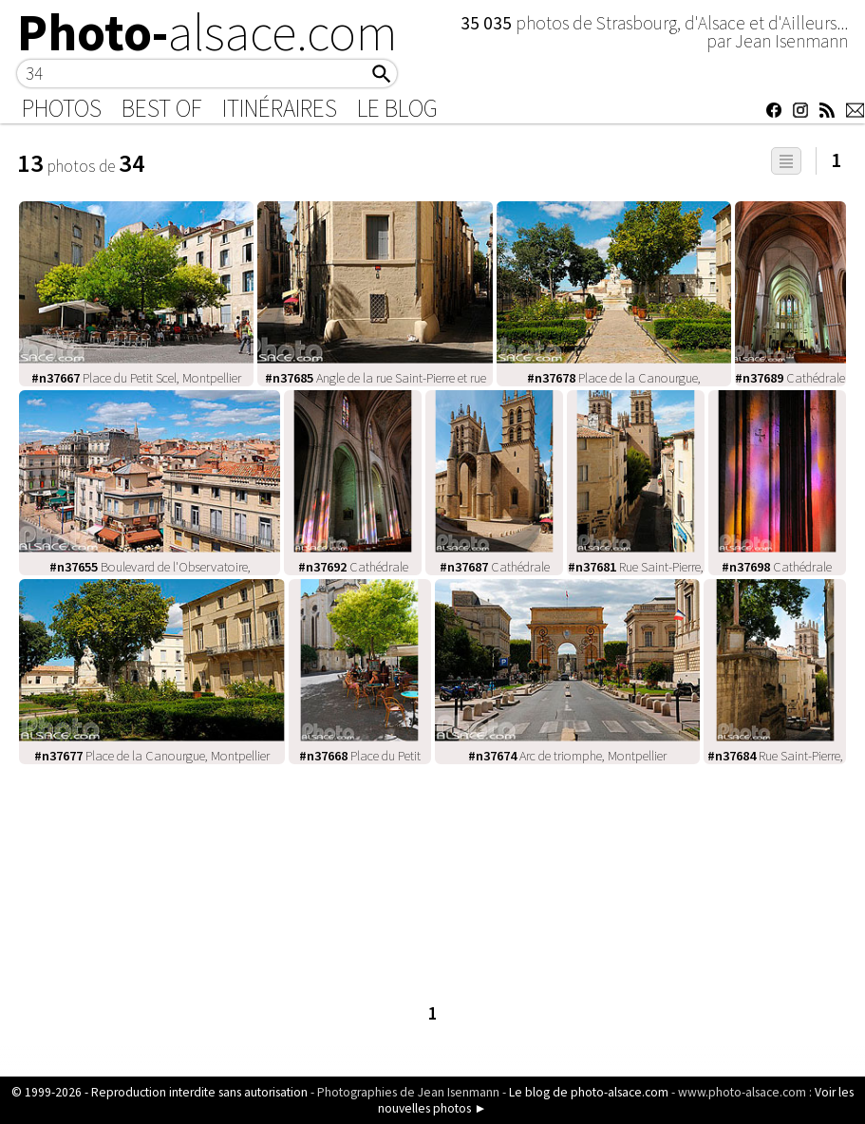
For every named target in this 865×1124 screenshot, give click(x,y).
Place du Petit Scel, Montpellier (136, 377)
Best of (162, 108)
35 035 (488, 22)
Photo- (207, 32)
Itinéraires (279, 108)
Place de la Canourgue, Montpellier (152, 755)
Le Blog (397, 108)
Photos (62, 108)
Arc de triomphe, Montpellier (567, 755)
